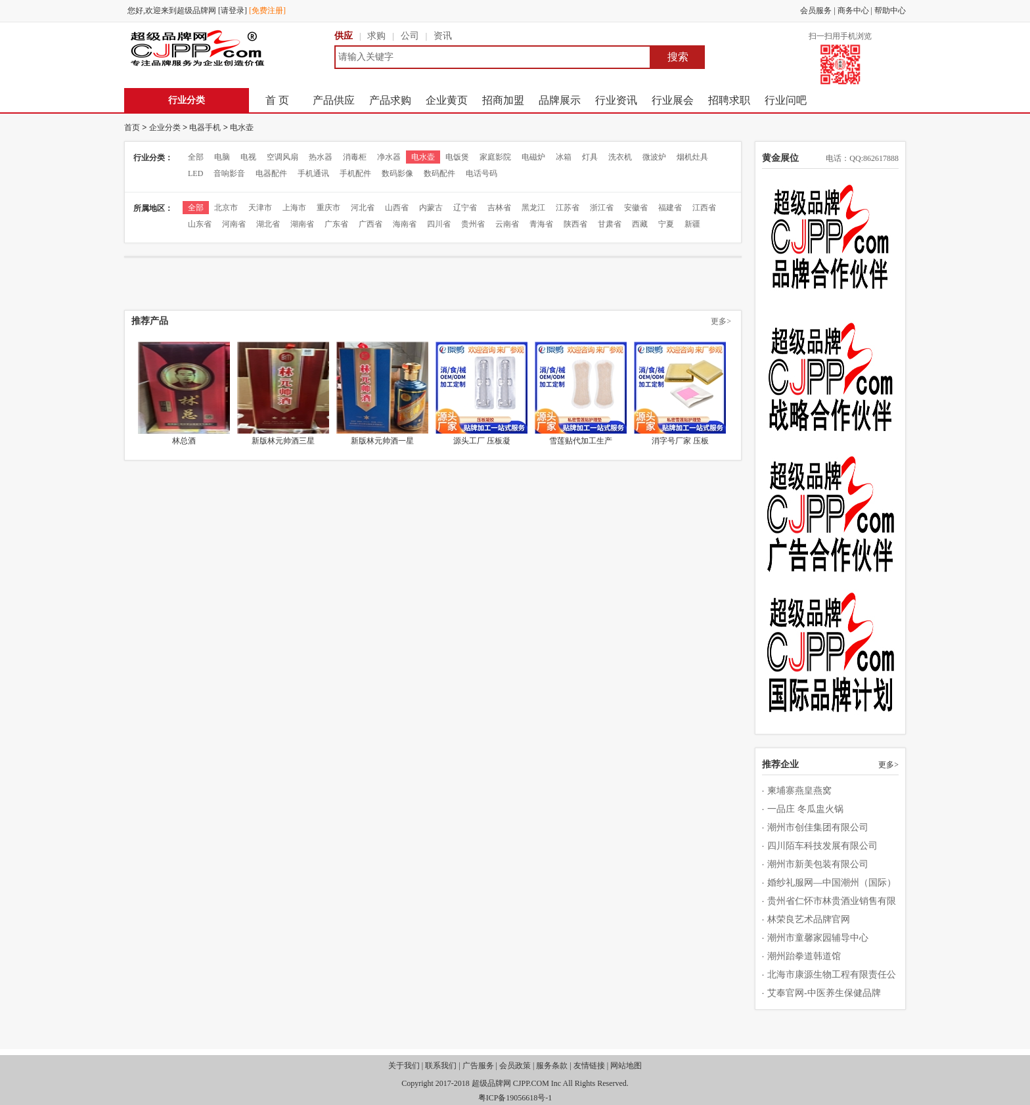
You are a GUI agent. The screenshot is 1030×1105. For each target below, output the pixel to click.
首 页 (277, 100)
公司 (410, 36)
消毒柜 (355, 157)
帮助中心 (890, 10)
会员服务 (816, 10)
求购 (376, 36)
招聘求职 (729, 100)
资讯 (443, 36)
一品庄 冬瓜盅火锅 (805, 809)
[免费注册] (267, 10)
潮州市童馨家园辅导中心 (817, 938)
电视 (248, 157)
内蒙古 (431, 207)
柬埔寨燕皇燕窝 (799, 791)
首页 (132, 127)
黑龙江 (533, 207)
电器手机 (205, 127)
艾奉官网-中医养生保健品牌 (824, 993)
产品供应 (334, 100)
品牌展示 (560, 100)
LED (195, 173)
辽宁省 (465, 207)
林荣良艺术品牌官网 (808, 919)
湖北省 (268, 224)
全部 (196, 157)
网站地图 (626, 1065)
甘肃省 (609, 224)
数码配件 (439, 173)
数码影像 (397, 173)
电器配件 (271, 173)
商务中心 (853, 10)
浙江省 (602, 207)
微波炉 (654, 157)
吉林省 (499, 207)
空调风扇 (282, 157)
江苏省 (567, 207)
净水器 (389, 157)
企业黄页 (447, 100)
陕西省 (575, 224)
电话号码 (481, 173)
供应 (343, 36)
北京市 (226, 207)
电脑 (222, 157)
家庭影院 (495, 157)
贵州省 (473, 224)
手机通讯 (313, 173)
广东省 (336, 224)
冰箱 (563, 157)
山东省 (200, 224)
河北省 (362, 207)
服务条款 (552, 1065)
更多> (721, 321)
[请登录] (232, 10)
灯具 (590, 157)
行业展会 (673, 100)
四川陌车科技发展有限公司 (822, 846)
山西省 (397, 207)
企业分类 (165, 127)
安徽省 (636, 207)
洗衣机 (620, 157)
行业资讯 (616, 100)
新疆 (692, 224)
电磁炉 (533, 157)
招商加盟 (503, 100)
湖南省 (302, 224)
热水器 (320, 157)
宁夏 (666, 224)
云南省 (507, 224)
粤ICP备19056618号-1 (515, 1097)
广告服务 (478, 1065)
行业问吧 (786, 100)
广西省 (370, 224)
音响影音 (229, 173)
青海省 (541, 224)
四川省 (439, 224)
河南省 (234, 224)
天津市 (260, 207)
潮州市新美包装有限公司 (817, 864)
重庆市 (328, 207)
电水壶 (242, 127)
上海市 (294, 207)
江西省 (704, 207)
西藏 (640, 224)
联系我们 (441, 1065)
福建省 (670, 207)
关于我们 (404, 1065)
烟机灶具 (692, 157)
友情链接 (589, 1065)
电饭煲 (457, 157)
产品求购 (390, 100)
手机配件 (355, 173)
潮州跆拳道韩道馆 (804, 956)
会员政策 (515, 1065)
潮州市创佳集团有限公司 (817, 827)
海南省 (404, 224)
